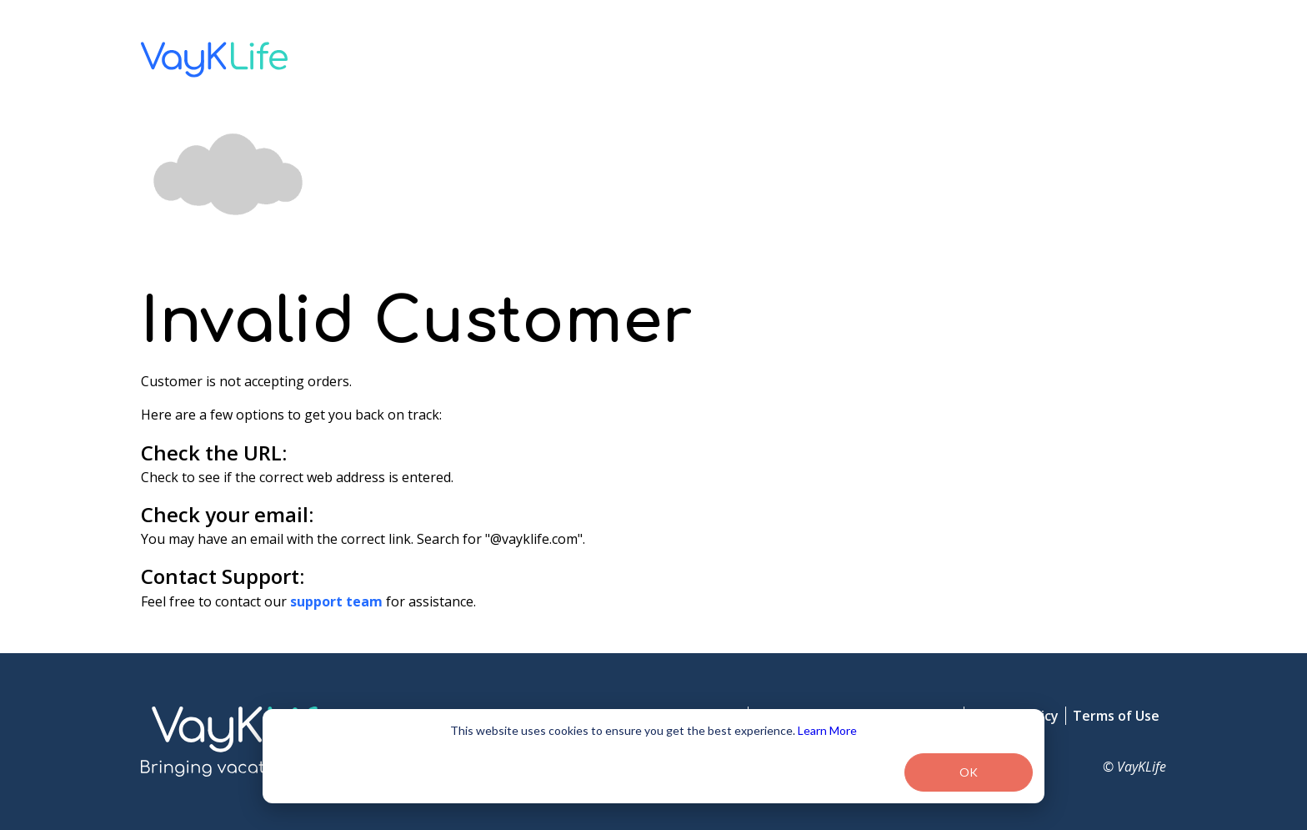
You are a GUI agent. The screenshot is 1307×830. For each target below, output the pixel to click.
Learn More (827, 730)
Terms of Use (1116, 716)
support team (336, 601)
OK (968, 772)
